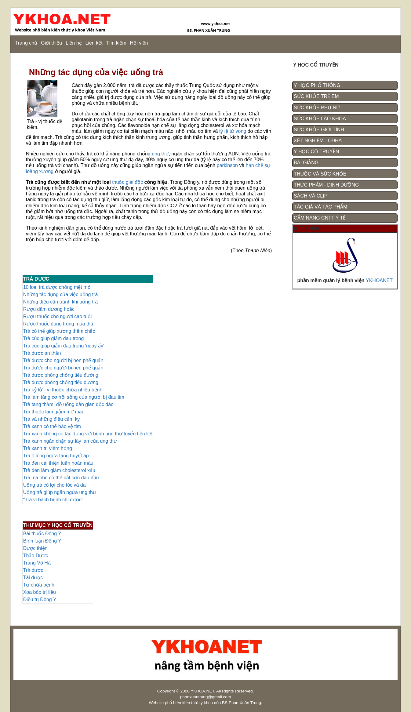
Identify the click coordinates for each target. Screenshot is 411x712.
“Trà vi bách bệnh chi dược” (53, 499)
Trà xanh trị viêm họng (47, 448)
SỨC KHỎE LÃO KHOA (320, 118)
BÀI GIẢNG (306, 162)
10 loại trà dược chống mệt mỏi (57, 287)
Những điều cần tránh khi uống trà (60, 301)
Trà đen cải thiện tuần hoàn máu (58, 463)
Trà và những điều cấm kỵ (51, 419)
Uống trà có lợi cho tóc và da (54, 485)
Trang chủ (26, 42)
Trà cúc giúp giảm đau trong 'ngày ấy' (63, 345)
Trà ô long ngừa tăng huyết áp (56, 455)
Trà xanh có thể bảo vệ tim (52, 426)
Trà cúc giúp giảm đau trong (53, 338)
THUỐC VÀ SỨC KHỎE (320, 173)
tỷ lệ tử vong (232, 131)
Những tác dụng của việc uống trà (60, 294)
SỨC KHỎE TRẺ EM (316, 96)
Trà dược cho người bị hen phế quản (63, 360)
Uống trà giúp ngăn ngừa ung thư (59, 492)
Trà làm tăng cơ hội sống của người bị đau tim (73, 397)
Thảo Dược (35, 555)
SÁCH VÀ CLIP (310, 195)
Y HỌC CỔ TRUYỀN (316, 151)
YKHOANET (379, 280)
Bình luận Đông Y (42, 540)
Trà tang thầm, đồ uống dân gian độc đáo (68, 404)
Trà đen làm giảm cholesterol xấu (59, 470)
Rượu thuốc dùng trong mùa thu (58, 323)
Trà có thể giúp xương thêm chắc (59, 331)
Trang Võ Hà (37, 562)
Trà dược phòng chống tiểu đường (60, 375)
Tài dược (33, 577)
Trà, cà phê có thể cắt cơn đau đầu (61, 477)
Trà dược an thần (42, 353)
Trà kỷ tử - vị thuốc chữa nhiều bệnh (63, 389)
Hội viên (139, 42)
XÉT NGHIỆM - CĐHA (318, 140)
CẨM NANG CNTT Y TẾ (320, 217)
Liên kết (94, 42)
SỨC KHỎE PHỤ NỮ (317, 107)
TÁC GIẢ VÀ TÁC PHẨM (320, 206)
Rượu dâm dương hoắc (49, 309)
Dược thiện (35, 548)
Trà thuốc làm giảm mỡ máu (54, 411)
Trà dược (33, 570)
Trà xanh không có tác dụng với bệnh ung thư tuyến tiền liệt (88, 433)
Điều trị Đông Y (39, 599)
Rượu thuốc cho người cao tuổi (57, 316)
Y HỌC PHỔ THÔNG (317, 85)
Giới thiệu (51, 42)
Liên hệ (74, 42)
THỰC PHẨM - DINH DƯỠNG (326, 184)
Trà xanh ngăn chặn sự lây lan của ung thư (70, 441)
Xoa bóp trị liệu (39, 592)
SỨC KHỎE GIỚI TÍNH (319, 129)
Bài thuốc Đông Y (42, 533)
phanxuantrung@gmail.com (205, 697)
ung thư (160, 153)
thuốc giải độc (127, 182)
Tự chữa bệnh (38, 584)
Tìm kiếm (116, 42)
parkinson (228, 165)
